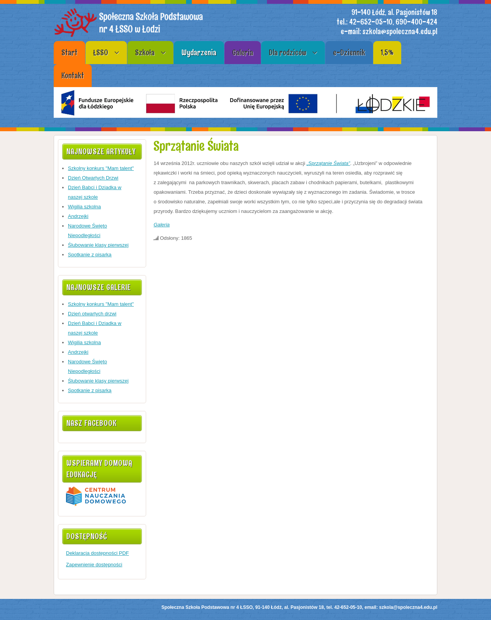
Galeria (161, 225)
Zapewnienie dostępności (94, 564)
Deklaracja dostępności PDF (97, 553)
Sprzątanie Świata (196, 146)
